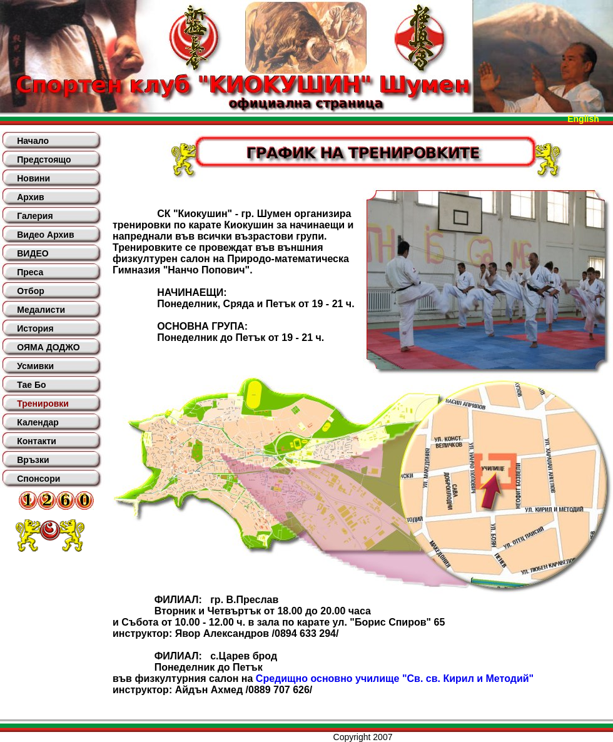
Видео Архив (45, 235)
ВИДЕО (32, 253)
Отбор (30, 291)
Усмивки (35, 366)
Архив (30, 197)
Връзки (33, 460)
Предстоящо (44, 160)
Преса (30, 272)
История (35, 328)
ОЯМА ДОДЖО (48, 347)
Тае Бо (31, 385)
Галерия (35, 216)
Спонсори (38, 479)
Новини (33, 178)
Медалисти (41, 310)
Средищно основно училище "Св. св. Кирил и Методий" (395, 678)
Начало (33, 141)
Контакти (36, 441)
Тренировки (43, 404)
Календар (38, 422)
